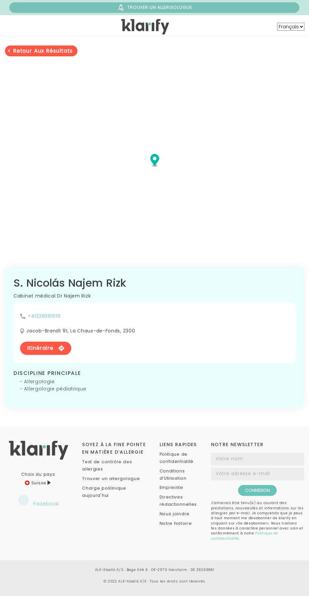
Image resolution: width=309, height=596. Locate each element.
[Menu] (43, 26)
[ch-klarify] (145, 26)
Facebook (38, 501)
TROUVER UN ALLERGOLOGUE (154, 8)
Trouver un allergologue (111, 478)
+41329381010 (44, 316)
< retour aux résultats (40, 51)
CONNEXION (257, 490)
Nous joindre (175, 514)
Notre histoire (176, 523)
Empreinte (171, 487)
